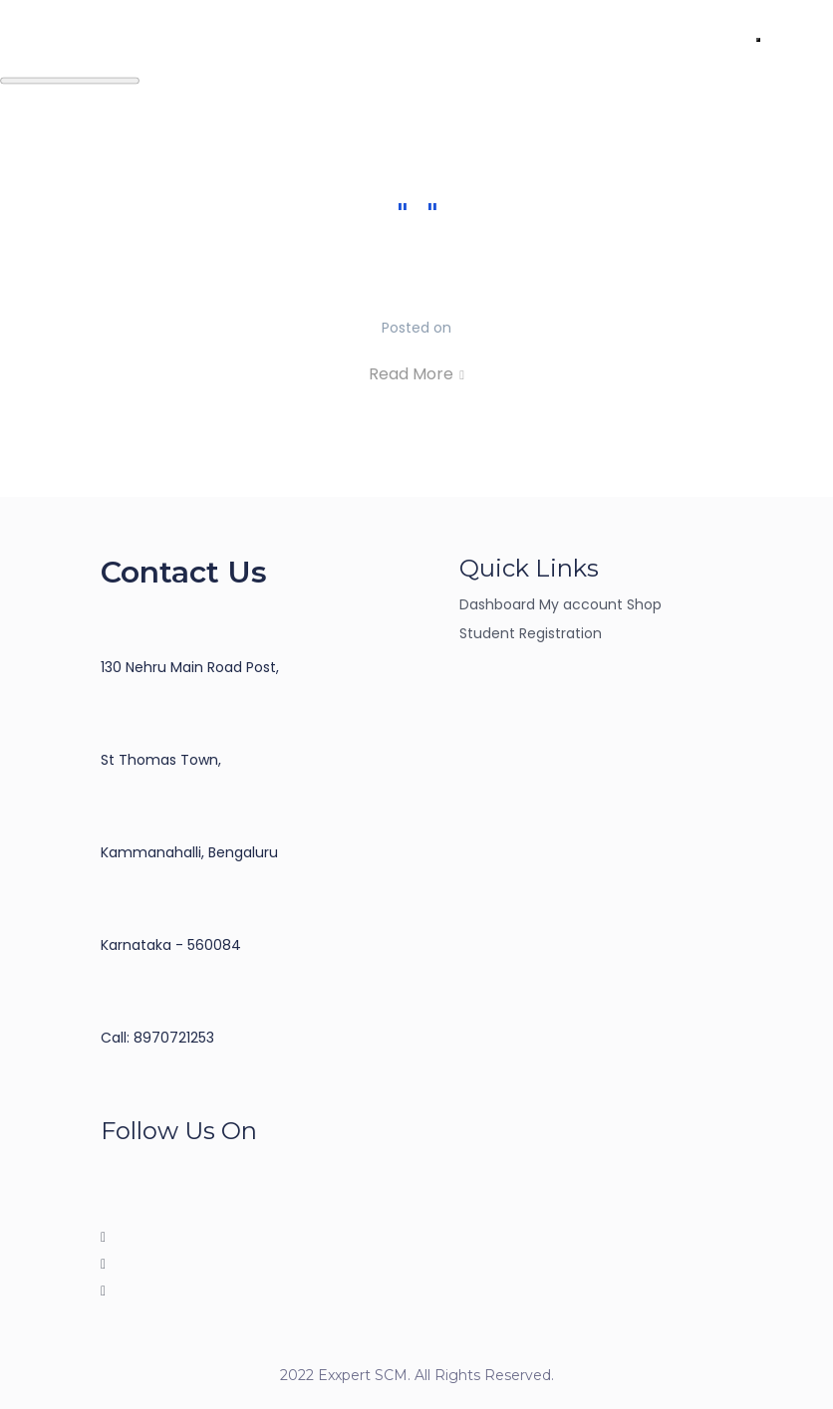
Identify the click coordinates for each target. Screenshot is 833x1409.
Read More (416, 373)
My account (581, 604)
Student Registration (530, 633)
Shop (644, 604)
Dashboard (497, 604)
